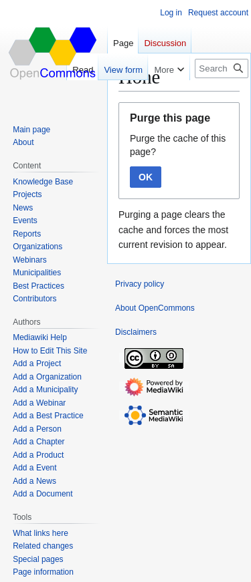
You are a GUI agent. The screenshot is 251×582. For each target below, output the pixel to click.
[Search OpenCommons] (221, 68)
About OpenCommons (155, 308)
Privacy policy (139, 284)
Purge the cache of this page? (178, 145)
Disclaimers (136, 332)
